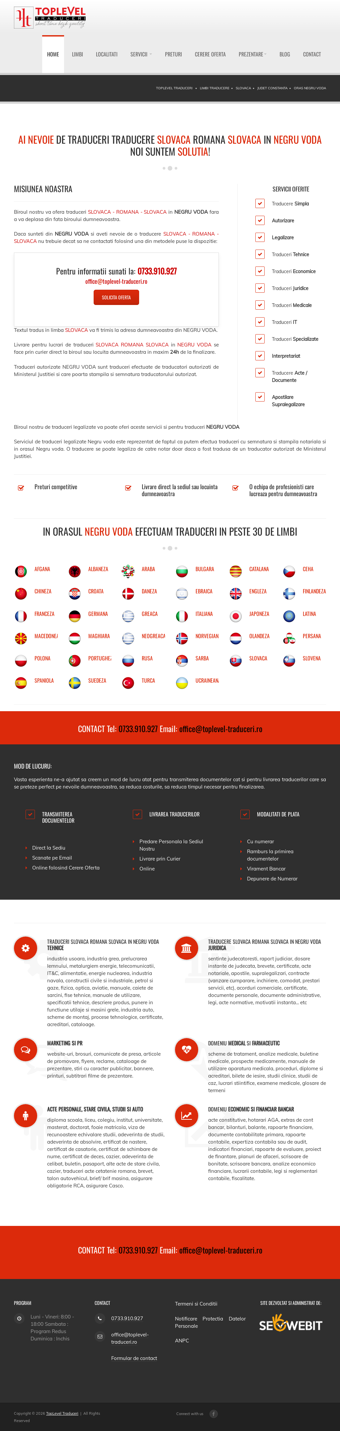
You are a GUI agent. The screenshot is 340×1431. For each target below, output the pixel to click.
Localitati (107, 54)
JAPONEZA (259, 614)
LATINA (309, 614)
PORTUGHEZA (101, 658)
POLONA (42, 658)
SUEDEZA (97, 680)
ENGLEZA (258, 591)
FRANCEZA (44, 614)
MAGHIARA (99, 636)
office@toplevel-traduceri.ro (220, 728)
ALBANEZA (98, 569)
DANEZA (149, 591)
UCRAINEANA (208, 680)
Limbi (77, 54)
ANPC (182, 1340)
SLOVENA (312, 658)
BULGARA (205, 569)
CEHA (308, 569)
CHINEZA (43, 591)
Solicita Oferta (116, 297)
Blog (285, 54)
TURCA (148, 680)
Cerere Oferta (210, 54)
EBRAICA (204, 591)
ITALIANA (204, 614)
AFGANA (42, 569)
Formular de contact (134, 1358)
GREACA (150, 614)
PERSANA (312, 636)
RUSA (147, 658)
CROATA (96, 591)
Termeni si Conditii (196, 1304)
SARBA (202, 658)
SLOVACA (258, 658)
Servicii (141, 54)
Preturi (173, 54)
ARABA (148, 569)
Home (53, 54)
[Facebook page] (214, 1414)
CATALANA (259, 569)
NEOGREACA (154, 636)
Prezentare (253, 54)
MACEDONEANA (49, 636)
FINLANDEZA (314, 591)
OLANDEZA (259, 636)
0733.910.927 (138, 728)
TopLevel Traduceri (62, 1413)
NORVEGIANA (208, 636)
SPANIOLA (44, 680)
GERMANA (98, 614)
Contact (312, 54)
